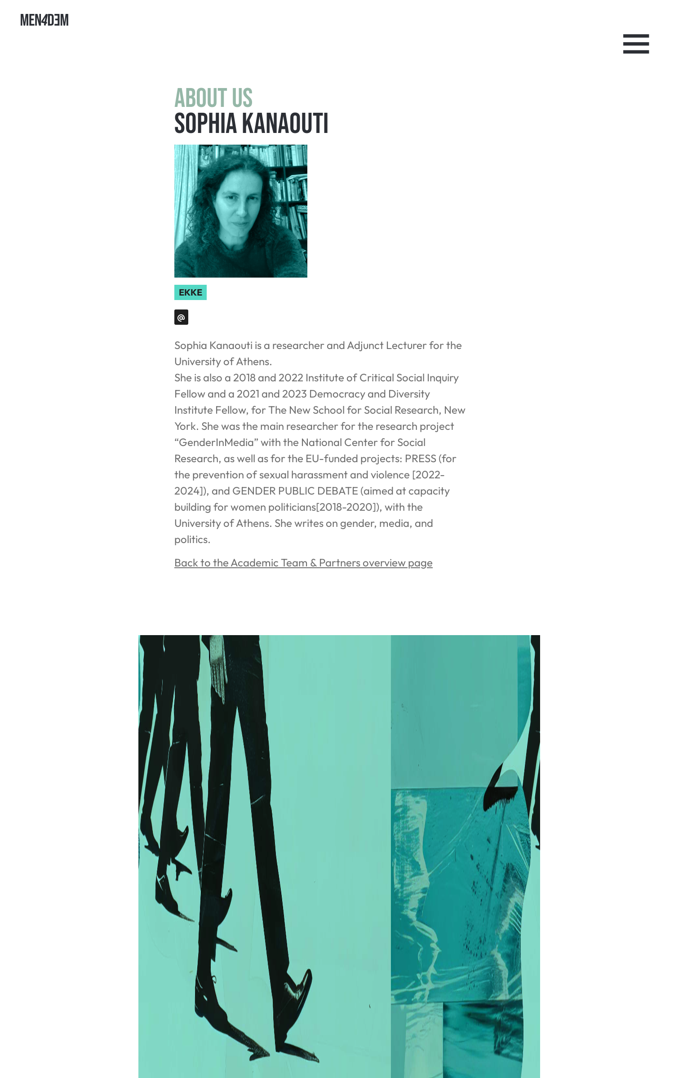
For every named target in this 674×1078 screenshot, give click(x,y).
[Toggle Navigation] (636, 44)
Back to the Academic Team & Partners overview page (303, 562)
